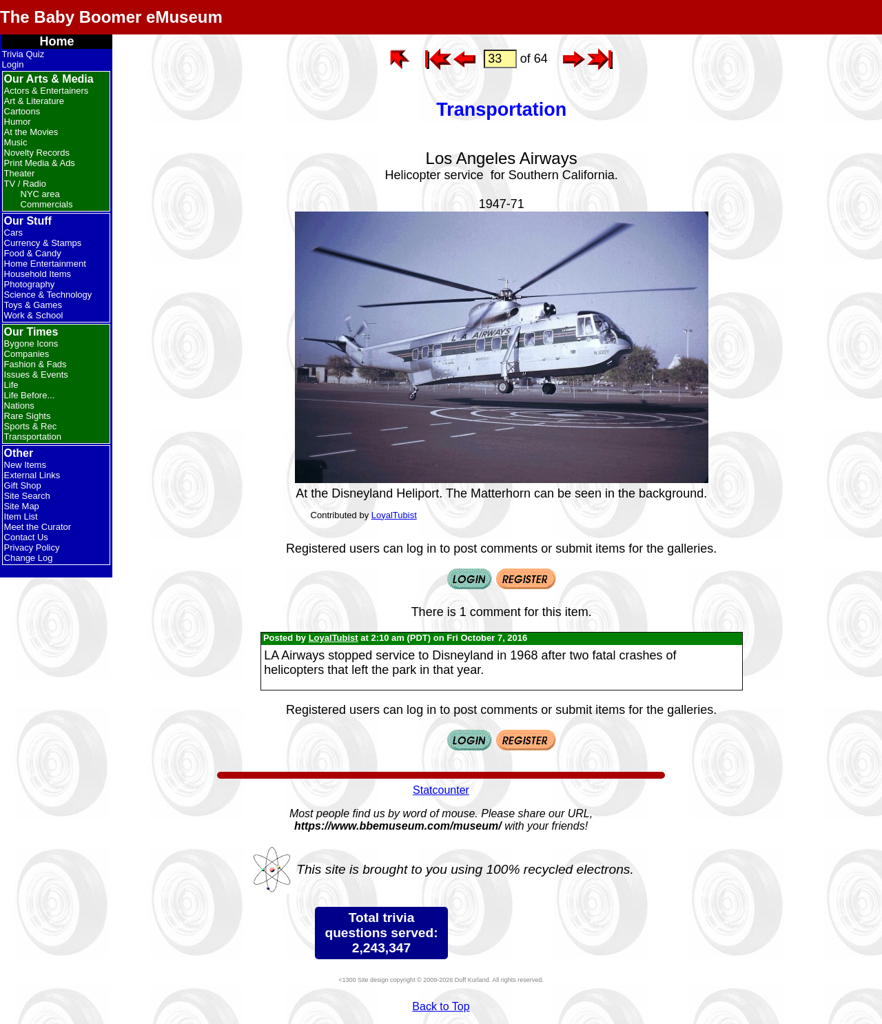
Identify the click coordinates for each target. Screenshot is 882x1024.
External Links (32, 475)
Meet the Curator (38, 527)
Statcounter (441, 790)
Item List (21, 516)
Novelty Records (37, 152)
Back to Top (440, 1006)
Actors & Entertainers (46, 90)
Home (57, 41)
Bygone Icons (31, 343)
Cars (13, 232)
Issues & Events (36, 374)
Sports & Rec (30, 426)
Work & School (33, 315)
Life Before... (29, 395)
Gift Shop (22, 485)
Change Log (28, 558)
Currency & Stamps (43, 243)
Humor (17, 121)
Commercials (47, 204)
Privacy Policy (32, 547)
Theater (19, 173)
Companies (27, 354)
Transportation (32, 436)
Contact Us (26, 537)
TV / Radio (25, 183)
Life (11, 385)
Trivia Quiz (23, 54)
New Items (25, 465)
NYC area (40, 194)
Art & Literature (34, 101)
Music (16, 142)
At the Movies (31, 132)
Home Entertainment (45, 263)
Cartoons (22, 111)
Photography (29, 284)
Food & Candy (32, 253)
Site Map (21, 506)
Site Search (27, 496)
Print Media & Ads (39, 163)
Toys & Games (33, 305)
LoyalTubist (394, 515)
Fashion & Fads (35, 364)
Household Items (38, 274)
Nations (19, 405)
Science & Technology (48, 294)
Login (13, 64)
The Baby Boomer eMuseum (111, 17)
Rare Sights (27, 416)
